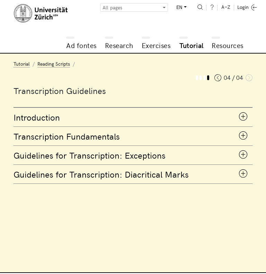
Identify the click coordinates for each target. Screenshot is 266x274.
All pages (112, 7)
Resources (227, 45)
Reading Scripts (53, 63)
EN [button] (179, 7)
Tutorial (191, 45)
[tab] (133, 117)
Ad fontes (81, 45)
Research (119, 45)
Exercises (156, 45)
